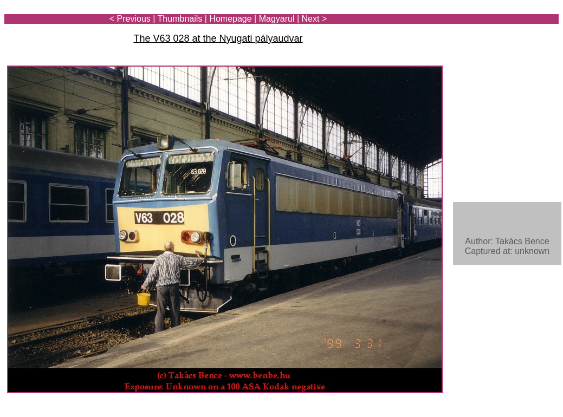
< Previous (130, 18)
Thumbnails (180, 18)
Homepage (230, 18)
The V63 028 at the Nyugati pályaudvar (217, 38)
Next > (314, 18)
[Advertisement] (495, 39)
